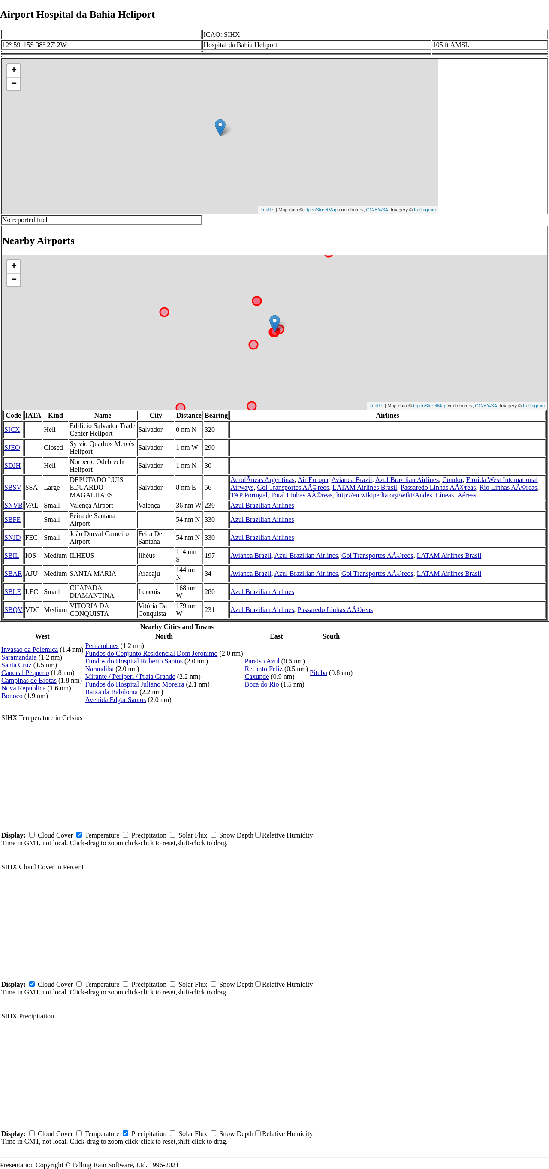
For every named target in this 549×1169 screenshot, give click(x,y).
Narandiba (99, 668)
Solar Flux (192, 835)
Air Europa (313, 479)
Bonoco (12, 695)
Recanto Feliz (264, 668)
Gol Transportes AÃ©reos (293, 487)
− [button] (14, 84)
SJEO (12, 447)
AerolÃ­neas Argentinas (262, 479)
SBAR (13, 573)
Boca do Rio (262, 684)
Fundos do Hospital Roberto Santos (134, 661)
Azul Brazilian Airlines (407, 479)
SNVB (13, 505)
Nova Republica (23, 688)
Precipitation (148, 835)
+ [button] (14, 70)
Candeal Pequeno (25, 672)
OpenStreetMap (321, 209)
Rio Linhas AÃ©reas (508, 487)
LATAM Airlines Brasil (364, 487)
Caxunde (257, 676)
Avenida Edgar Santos (115, 699)
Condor (452, 479)
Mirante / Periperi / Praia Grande (130, 676)
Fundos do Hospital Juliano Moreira (134, 684)
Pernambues (102, 645)
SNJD (12, 537)
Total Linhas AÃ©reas (302, 495)
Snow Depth (236, 835)
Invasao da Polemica (29, 649)
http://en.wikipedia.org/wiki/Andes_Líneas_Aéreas (406, 495)
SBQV (13, 609)
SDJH (12, 465)
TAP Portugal (249, 495)
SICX (12, 429)
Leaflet (267, 209)
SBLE (12, 591)
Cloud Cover (55, 835)
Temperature (102, 835)
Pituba (318, 672)
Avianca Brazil (351, 479)
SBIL (11, 555)
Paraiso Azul (262, 661)
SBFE (12, 519)
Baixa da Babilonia (111, 692)
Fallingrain (425, 209)
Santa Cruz (16, 665)
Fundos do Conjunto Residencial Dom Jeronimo (151, 653)
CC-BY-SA (377, 209)
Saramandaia (19, 657)
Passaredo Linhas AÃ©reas (438, 487)
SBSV (12, 487)
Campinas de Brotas (29, 680)
